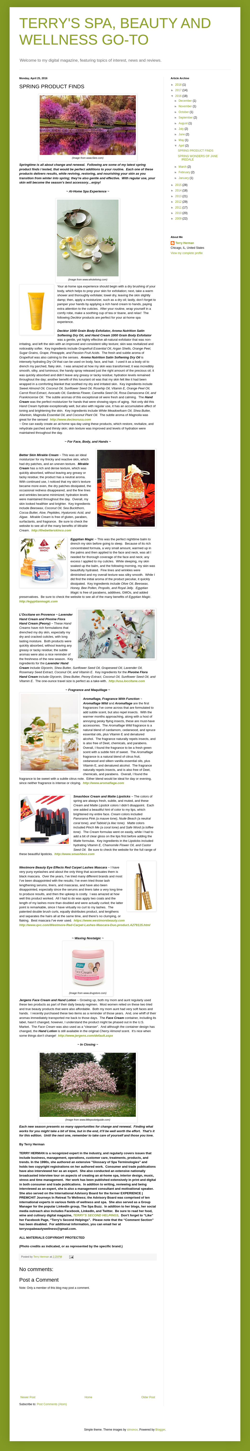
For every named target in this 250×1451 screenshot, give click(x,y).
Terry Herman (184, 243)
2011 (178, 207)
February (185, 172)
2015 (178, 185)
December (186, 100)
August (183, 123)
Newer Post (27, 1397)
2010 (178, 213)
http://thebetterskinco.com (51, 530)
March (183, 166)
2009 (178, 218)
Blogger (160, 1429)
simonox (132, 1429)
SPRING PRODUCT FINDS (195, 150)
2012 (178, 201)
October (184, 112)
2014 (178, 190)
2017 (178, 90)
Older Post (148, 1397)
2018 (178, 84)
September (186, 117)
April (182, 145)
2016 (178, 96)
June (182, 134)
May (182, 140)
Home (88, 1397)
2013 (178, 196)
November (186, 106)
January (184, 178)
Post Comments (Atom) (52, 1404)
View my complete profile (187, 253)
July (182, 129)
